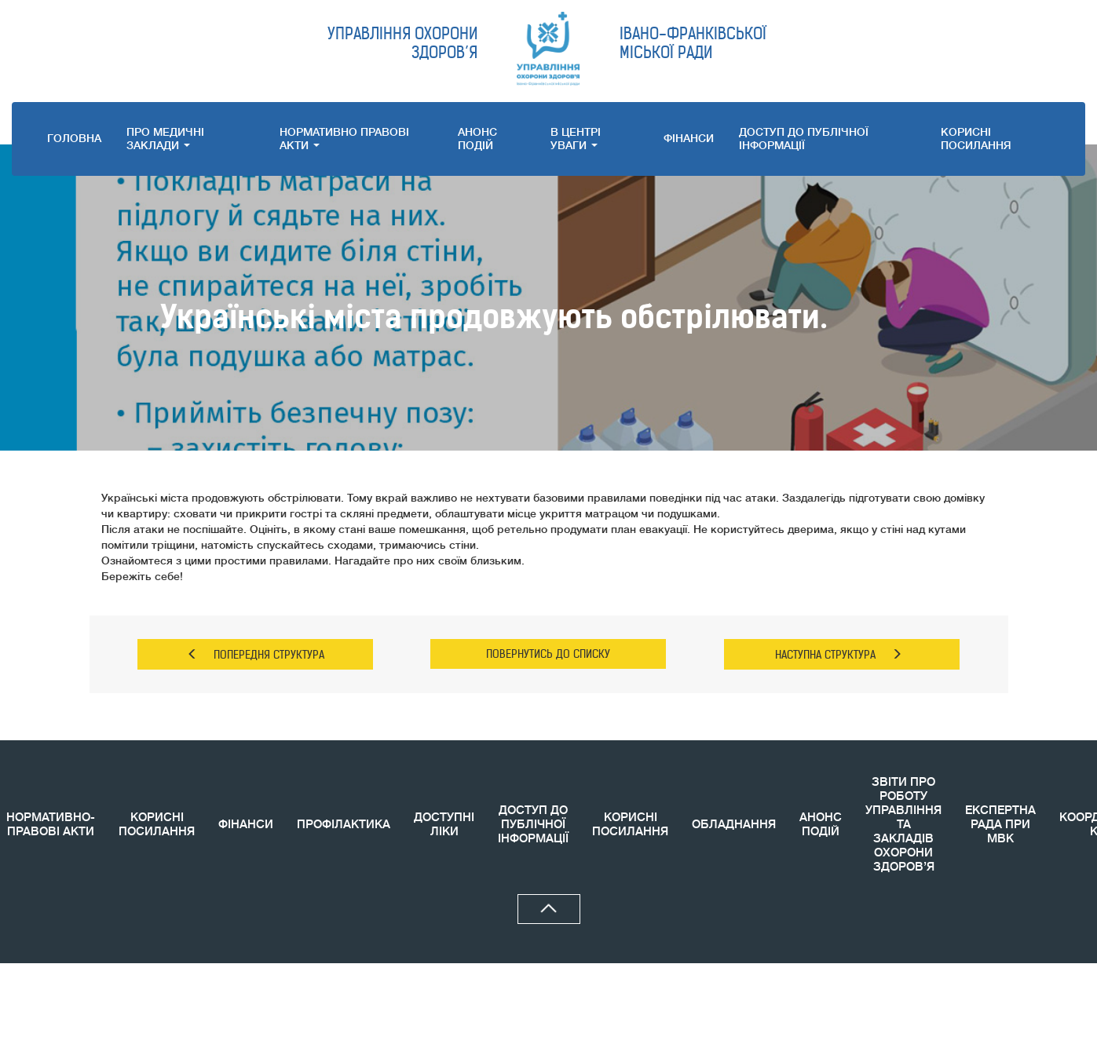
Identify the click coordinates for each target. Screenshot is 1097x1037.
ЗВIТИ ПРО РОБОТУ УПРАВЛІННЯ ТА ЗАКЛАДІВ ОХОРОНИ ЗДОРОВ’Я (903, 825)
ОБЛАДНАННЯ (734, 824)
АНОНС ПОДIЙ (477, 139)
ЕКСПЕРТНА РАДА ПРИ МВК (1000, 824)
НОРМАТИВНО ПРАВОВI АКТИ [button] (344, 139)
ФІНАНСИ (689, 138)
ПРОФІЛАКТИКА (343, 824)
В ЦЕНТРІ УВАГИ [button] (575, 139)
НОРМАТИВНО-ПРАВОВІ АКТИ (50, 824)
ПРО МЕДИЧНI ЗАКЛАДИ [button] (165, 139)
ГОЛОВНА (74, 138)
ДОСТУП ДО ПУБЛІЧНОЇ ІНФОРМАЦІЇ (803, 139)
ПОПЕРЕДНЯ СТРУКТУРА (255, 655)
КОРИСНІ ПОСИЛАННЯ (157, 824)
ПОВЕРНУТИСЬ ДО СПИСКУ (548, 654)
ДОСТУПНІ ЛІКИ (444, 824)
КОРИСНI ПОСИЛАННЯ (976, 139)
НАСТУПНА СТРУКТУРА (838, 655)
